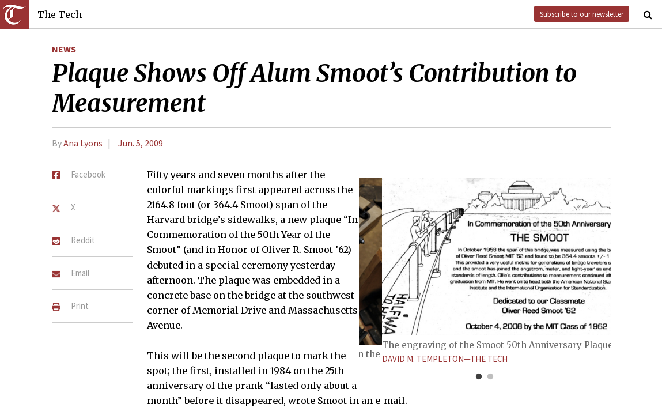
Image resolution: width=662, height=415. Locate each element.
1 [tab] (479, 377)
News (64, 49)
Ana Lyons (83, 143)
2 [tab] (490, 377)
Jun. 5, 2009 (140, 143)
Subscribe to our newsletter (581, 13)
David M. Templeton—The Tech (445, 358)
